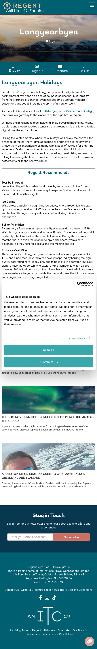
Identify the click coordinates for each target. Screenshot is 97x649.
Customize (48, 361)
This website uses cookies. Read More (48, 634)
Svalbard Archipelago (79, 111)
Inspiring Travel (19, 630)
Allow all (48, 349)
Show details (77, 338)
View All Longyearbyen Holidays (48, 48)
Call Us (11, 10)
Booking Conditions (80, 590)
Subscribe (71, 537)
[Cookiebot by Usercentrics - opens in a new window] (77, 284)
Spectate (64, 630)
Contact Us (12, 590)
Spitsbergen (49, 111)
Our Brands (80, 630)
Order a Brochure (32, 590)
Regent (36, 630)
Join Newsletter (56, 590)
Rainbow (49, 630)
